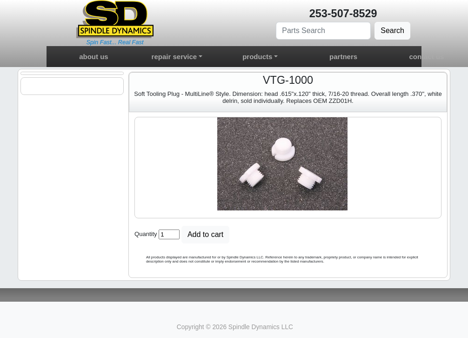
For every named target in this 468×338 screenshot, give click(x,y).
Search (392, 30)
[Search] (323, 31)
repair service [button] (174, 57)
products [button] (257, 57)
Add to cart (205, 234)
